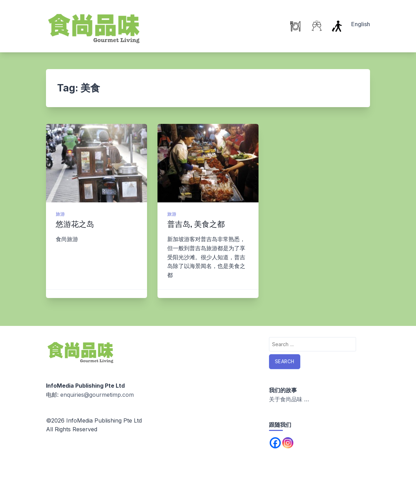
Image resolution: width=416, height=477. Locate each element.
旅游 (60, 214)
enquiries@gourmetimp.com (97, 394)
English (360, 24)
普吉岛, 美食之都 (196, 224)
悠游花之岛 (75, 224)
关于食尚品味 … (289, 399)
